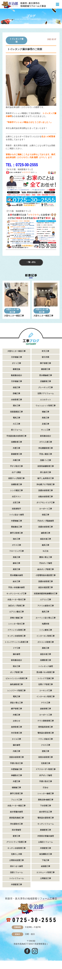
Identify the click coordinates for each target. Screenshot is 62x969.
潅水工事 (16, 539)
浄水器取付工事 (16, 824)
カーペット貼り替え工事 (46, 618)
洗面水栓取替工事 (16, 757)
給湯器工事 (45, 866)
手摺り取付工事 (16, 763)
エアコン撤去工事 (16, 612)
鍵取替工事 (45, 533)
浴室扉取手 (16, 509)
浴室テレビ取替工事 (16, 478)
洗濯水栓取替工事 (45, 490)
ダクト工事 (16, 363)
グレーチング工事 (45, 387)
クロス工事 (45, 745)
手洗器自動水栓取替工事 (16, 436)
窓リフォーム (16, 430)
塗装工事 (45, 751)
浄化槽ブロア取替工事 (45, 484)
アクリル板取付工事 (45, 606)
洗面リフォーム (16, 872)
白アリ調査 (16, 472)
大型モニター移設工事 (12, 310)
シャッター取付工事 (16, 624)
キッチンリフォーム (45, 824)
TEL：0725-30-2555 (22, 165)
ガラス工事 (16, 545)
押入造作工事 (45, 472)
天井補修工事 (16, 357)
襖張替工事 (45, 369)
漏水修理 (16, 654)
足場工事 (45, 424)
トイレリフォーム (16, 878)
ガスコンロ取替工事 (45, 642)
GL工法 (45, 551)
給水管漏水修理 (16, 812)
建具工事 (45, 545)
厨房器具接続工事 (16, 818)
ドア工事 (16, 648)
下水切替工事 (45, 806)
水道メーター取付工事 (16, 600)
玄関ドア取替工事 (45, 684)
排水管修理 (16, 830)
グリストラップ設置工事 (16, 842)
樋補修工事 (16, 787)
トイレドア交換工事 (45, 678)
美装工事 (45, 418)
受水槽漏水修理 (16, 575)
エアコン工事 (45, 600)
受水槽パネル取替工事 (45, 672)
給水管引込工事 (45, 812)
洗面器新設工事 (16, 412)
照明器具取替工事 (45, 727)
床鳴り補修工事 (16, 618)
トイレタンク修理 (16, 40)
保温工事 (16, 387)
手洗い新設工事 (45, 454)
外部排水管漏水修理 (45, 836)
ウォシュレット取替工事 (46, 406)
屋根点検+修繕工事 (45, 800)
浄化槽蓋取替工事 (45, 448)
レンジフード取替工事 (16, 691)
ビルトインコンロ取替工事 (16, 678)
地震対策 (45, 624)
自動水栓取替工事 (45, 497)
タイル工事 (16, 739)
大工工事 (16, 424)
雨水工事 (16, 666)
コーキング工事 (45, 691)
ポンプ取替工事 (16, 672)
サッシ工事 (45, 430)
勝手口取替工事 (16, 533)
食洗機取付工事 (45, 854)
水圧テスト (16, 497)
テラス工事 (45, 703)
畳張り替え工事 (45, 557)
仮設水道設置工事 (45, 587)
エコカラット (45, 400)
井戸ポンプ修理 (45, 775)
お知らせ (16, 721)
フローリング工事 (16, 551)
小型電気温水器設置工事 (46, 575)
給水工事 (16, 581)
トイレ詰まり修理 (16, 515)
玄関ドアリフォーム (45, 393)
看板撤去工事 (16, 527)
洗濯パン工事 (45, 460)
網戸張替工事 (16, 709)
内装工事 (16, 751)
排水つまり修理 (16, 866)
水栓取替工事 (16, 400)
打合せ (45, 787)
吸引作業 (45, 357)
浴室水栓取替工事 (45, 757)
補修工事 (45, 412)
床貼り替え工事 (16, 703)
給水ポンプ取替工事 (45, 569)
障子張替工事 (45, 363)
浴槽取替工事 (16, 442)
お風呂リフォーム (45, 842)
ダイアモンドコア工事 (45, 503)
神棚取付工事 (16, 775)
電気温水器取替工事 (45, 733)
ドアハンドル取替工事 (16, 630)
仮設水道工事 (45, 539)
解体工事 (16, 563)
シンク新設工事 (16, 490)
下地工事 (45, 860)
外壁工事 (16, 448)
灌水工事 (16, 406)
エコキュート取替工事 (45, 872)
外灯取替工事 (16, 733)
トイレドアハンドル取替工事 (16, 642)
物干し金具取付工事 (45, 478)
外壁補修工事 (16, 521)
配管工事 (16, 836)
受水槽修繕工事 (45, 375)
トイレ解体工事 (45, 630)
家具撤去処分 (45, 436)
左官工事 (16, 503)
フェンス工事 (16, 800)
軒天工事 (45, 351)
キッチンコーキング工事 (16, 594)
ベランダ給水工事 (45, 739)
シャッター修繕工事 (45, 793)
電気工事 (16, 418)
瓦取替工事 (45, 763)
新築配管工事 (16, 454)
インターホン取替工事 (45, 636)
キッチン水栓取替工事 (16, 636)
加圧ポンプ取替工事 (16, 606)
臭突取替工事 (16, 727)
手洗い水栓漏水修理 (16, 587)
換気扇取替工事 (16, 684)
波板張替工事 (45, 709)
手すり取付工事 (16, 466)
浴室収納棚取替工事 (45, 466)
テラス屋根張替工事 (45, 721)
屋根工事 (45, 648)
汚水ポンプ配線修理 (45, 521)
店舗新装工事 (45, 381)
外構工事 (16, 460)
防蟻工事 (16, 393)
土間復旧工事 (45, 878)
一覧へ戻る (31, 262)
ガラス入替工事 (45, 442)
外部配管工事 (45, 848)
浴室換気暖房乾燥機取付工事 (45, 594)
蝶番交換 (16, 369)
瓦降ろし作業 (16, 854)
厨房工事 (16, 569)
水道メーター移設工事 (16, 806)
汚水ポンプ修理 (45, 563)
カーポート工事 (45, 509)
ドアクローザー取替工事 (46, 769)
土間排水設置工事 (16, 860)
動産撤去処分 (16, 375)
